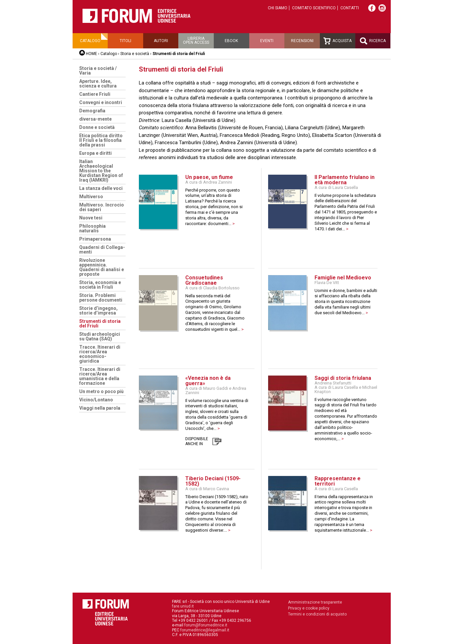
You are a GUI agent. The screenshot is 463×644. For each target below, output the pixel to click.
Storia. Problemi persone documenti (100, 297)
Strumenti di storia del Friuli (100, 323)
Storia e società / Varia (98, 70)
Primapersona (95, 239)
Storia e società (134, 53)
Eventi (266, 40)
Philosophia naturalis (92, 228)
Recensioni (302, 40)
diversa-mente (95, 119)
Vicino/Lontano (96, 399)
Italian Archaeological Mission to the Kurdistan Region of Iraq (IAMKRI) (101, 170)
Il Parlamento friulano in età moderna (345, 180)
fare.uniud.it (183, 606)
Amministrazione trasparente (315, 602)
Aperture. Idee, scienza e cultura (98, 83)
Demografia (92, 110)
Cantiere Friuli (94, 94)
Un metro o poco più (101, 391)
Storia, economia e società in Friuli (100, 284)
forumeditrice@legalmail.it (204, 630)
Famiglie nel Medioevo (343, 277)
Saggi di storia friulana (343, 378)
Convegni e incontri (100, 102)
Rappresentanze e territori (338, 481)
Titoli (125, 40)
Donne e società (97, 127)
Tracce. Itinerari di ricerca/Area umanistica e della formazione (99, 376)
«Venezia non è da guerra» (208, 380)
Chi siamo (277, 8)
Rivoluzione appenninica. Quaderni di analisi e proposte (101, 267)
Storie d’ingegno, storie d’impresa (98, 310)
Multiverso (91, 196)
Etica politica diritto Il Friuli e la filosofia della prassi (101, 140)
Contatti (349, 8)
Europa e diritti (95, 153)
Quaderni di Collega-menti (102, 249)
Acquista (337, 40)
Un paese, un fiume (209, 177)
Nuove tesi (90, 217)
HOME (91, 53)
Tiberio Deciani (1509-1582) (213, 481)
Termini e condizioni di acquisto (317, 614)
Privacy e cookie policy (308, 608)
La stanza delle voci (101, 188)
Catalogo (90, 40)
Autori (161, 40)
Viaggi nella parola (99, 408)
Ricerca (373, 40)
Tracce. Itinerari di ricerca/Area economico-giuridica (99, 354)
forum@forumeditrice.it (205, 625)
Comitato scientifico (314, 8)
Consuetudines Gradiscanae (204, 280)
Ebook (231, 40)
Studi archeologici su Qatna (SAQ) (99, 336)
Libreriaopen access (196, 40)
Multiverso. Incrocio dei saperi (101, 207)
